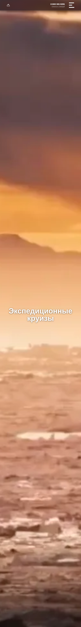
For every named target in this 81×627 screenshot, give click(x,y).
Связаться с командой (58, 6)
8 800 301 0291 (58, 4)
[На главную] (8, 5)
